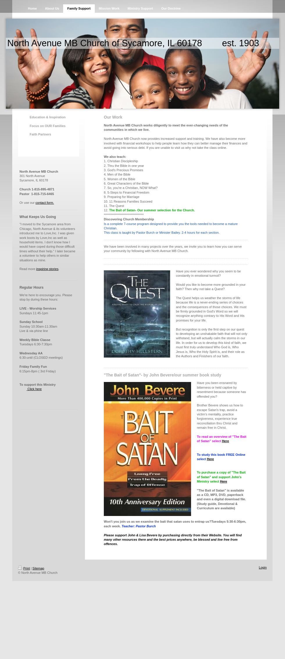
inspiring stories (47, 269)
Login (263, 567)
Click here (34, 389)
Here (225, 441)
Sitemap (38, 568)
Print (24, 568)
